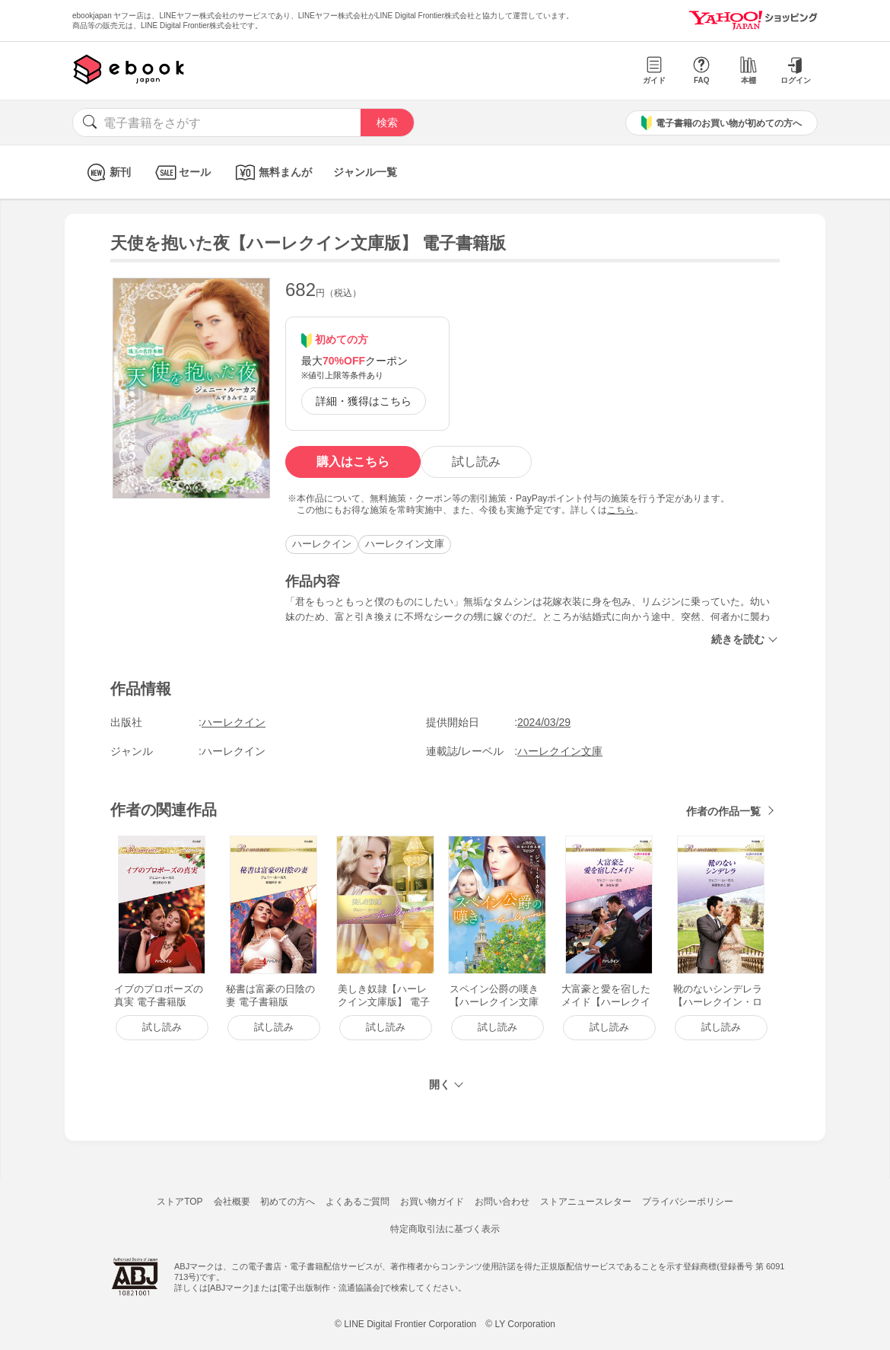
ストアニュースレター (585, 1201)
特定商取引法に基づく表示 (445, 1229)
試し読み (476, 461)
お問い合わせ (502, 1201)
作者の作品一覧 (723, 811)
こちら (620, 510)
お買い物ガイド (432, 1201)
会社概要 (232, 1201)
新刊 (107, 172)
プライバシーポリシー (687, 1201)
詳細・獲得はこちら (364, 401)
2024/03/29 (544, 722)
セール (181, 172)
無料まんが (272, 172)
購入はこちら (352, 461)
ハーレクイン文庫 (404, 543)
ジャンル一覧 (365, 172)
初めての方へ (287, 1201)
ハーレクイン (321, 543)
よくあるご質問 (357, 1201)
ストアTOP (179, 1201)
